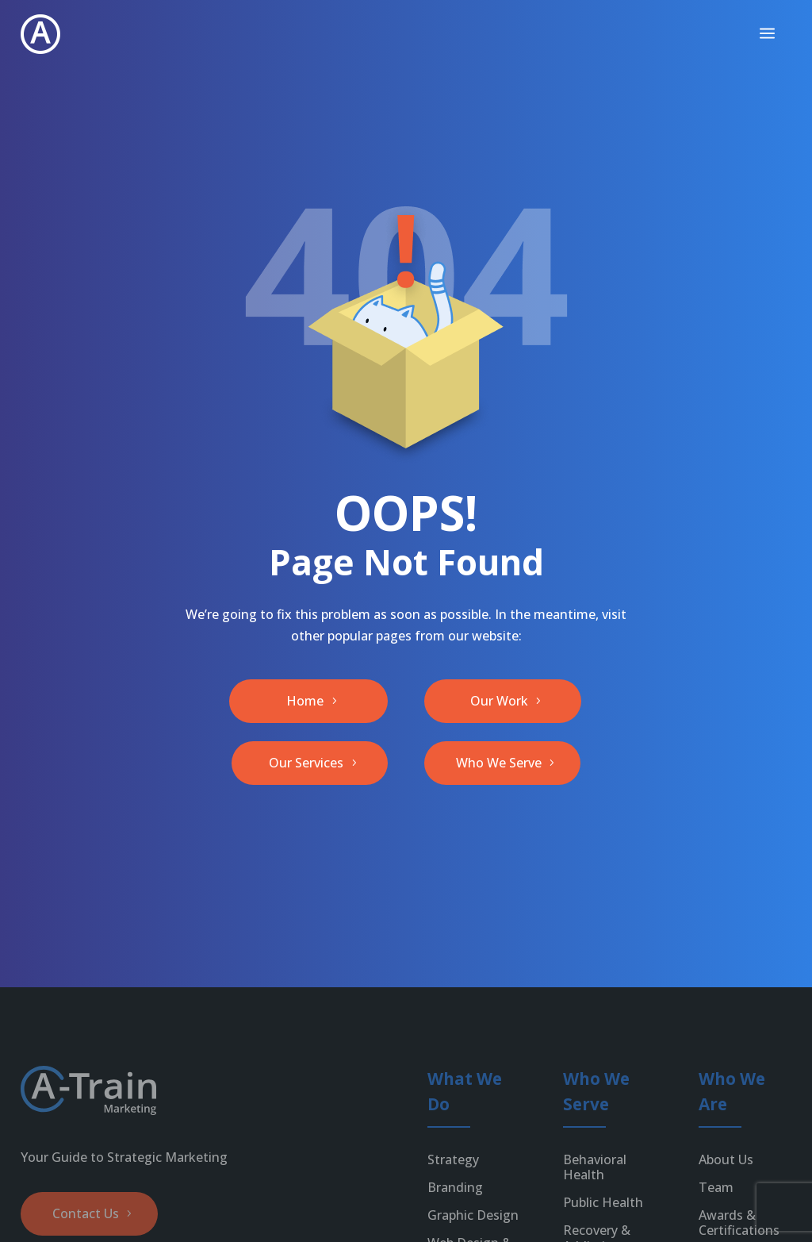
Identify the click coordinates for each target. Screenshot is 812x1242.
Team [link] (716, 1187)
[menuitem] (767, 34)
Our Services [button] (306, 762)
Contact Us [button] (85, 1213)
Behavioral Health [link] (594, 1167)
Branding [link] (455, 1187)
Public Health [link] (603, 1202)
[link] (40, 34)
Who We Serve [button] (499, 762)
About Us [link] (726, 1159)
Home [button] (305, 700)
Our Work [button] (499, 700)
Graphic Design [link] (473, 1215)
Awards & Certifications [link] (739, 1222)
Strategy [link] (453, 1159)
